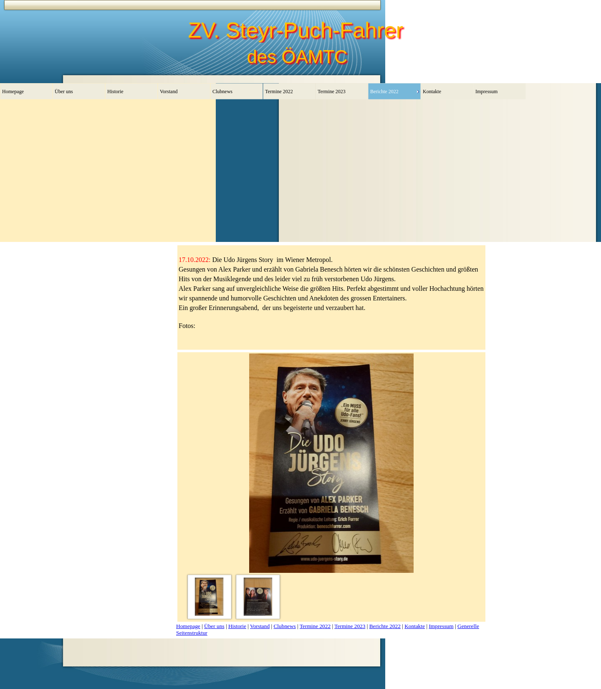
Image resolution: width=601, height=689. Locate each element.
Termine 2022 (315, 626)
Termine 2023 (349, 626)
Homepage (188, 626)
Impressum (441, 626)
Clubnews (284, 626)
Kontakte (414, 626)
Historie (237, 626)
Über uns (214, 626)
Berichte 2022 (385, 626)
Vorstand (260, 626)
